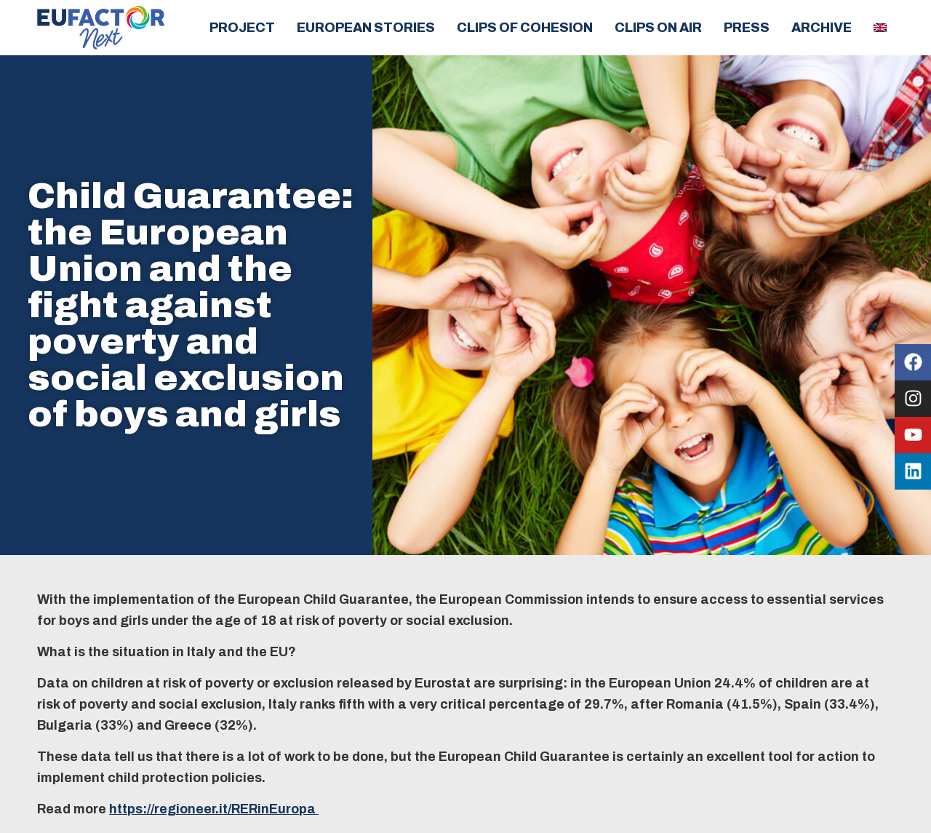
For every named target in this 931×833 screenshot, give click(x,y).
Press (747, 27)
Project (242, 27)
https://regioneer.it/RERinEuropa (214, 809)
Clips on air (658, 27)
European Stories (366, 27)
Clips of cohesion (525, 27)
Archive (821, 27)
